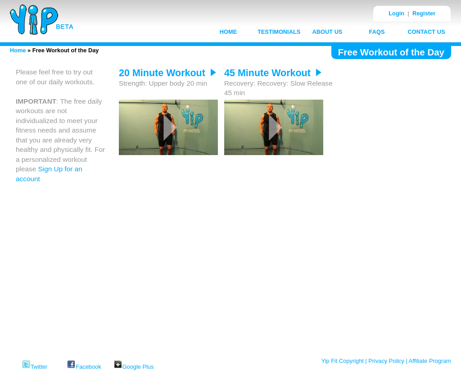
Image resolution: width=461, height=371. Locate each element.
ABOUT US (327, 31)
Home (18, 50)
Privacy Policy (386, 360)
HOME (228, 31)
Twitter (35, 363)
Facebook (84, 363)
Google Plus (134, 363)
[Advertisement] (390, 202)
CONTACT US (426, 31)
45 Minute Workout (272, 73)
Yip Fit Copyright (342, 360)
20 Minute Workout (167, 73)
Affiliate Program (430, 360)
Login (396, 13)
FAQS (377, 31)
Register (423, 13)
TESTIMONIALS (279, 31)
